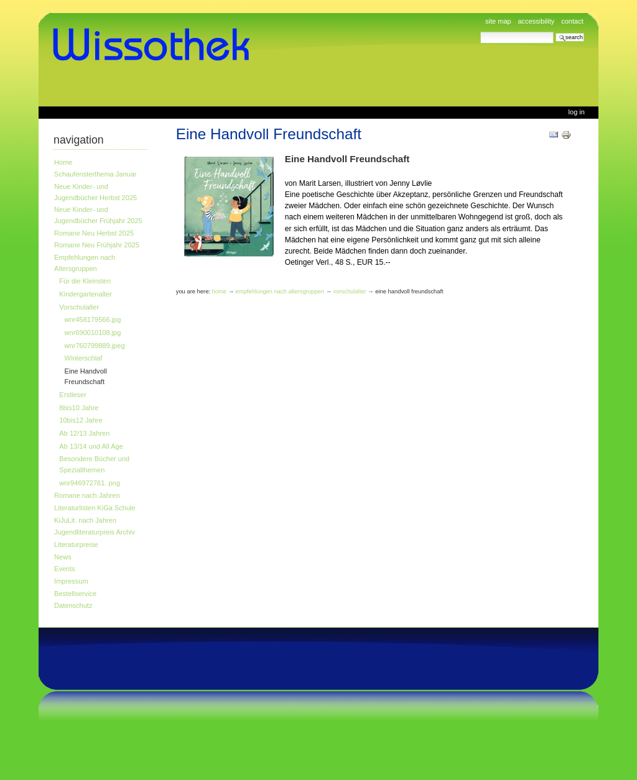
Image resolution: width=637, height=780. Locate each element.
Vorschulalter (79, 307)
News (63, 557)
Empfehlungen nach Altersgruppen (84, 263)
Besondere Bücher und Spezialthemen (94, 464)
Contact (572, 21)
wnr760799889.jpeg (95, 345)
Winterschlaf (84, 358)
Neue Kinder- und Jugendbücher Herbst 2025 (95, 192)
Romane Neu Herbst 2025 (94, 233)
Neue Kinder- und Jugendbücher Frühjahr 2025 (98, 215)
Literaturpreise (76, 544)
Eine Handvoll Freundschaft (86, 376)
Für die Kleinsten (85, 281)
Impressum (71, 581)
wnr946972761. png (89, 483)
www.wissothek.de (155, 45)
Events (64, 568)
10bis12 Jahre (80, 420)
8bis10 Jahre (78, 407)
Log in (577, 112)
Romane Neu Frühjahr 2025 (96, 245)
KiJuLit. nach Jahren (85, 520)
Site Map (498, 21)
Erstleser (72, 394)
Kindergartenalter (85, 294)
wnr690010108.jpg (93, 332)
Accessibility (536, 21)
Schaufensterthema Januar (95, 174)
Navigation (78, 140)
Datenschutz (73, 605)
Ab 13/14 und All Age (91, 446)
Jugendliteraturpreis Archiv (94, 532)
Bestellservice (75, 593)
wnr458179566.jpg (93, 319)
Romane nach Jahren (86, 495)
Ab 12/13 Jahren (84, 433)
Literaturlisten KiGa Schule (95, 508)
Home (63, 162)
